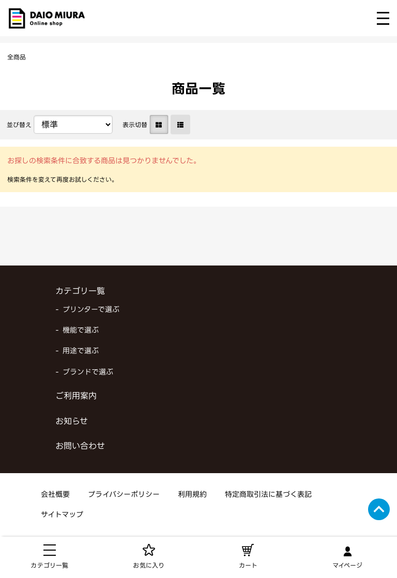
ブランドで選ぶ (88, 373)
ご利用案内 (76, 396)
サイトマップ (62, 515)
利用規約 (192, 495)
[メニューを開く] (383, 18)
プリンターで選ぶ (91, 310)
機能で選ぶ (81, 331)
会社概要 (55, 495)
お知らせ (71, 422)
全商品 (16, 58)
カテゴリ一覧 (80, 291)
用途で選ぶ (81, 351)
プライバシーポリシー (124, 495)
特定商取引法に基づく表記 (268, 495)
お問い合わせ (80, 446)
